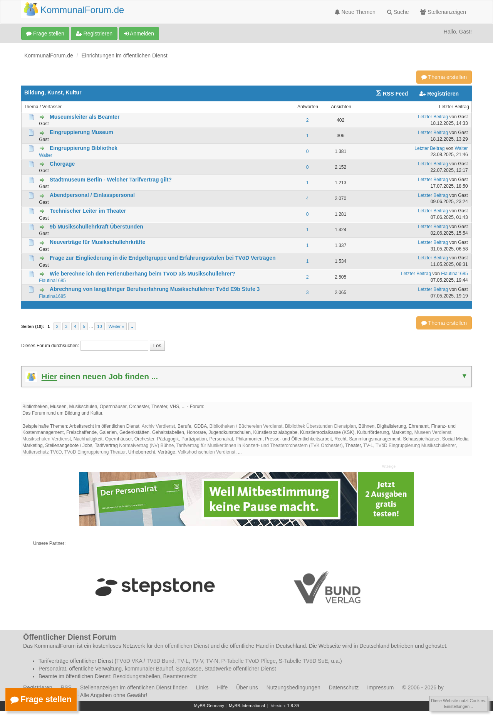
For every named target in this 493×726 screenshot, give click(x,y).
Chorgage (62, 164)
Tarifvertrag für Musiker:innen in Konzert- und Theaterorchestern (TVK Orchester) (259, 445)
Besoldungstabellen (136, 676)
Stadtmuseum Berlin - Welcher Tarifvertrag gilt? (111, 179)
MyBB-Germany (209, 705)
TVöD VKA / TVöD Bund (145, 661)
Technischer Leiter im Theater (88, 211)
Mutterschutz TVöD (42, 452)
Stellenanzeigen (443, 12)
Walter (45, 155)
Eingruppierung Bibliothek (83, 148)
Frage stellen (45, 33)
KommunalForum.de (48, 55)
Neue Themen (355, 12)
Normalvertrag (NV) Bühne (146, 445)
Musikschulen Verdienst (46, 439)
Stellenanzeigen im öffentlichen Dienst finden (134, 687)
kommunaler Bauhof (149, 669)
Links (202, 687)
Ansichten (341, 106)
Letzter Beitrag (454, 106)
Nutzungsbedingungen (293, 687)
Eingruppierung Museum (81, 132)
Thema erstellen (444, 77)
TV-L (183, 661)
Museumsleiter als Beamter (84, 117)
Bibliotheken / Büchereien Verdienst (246, 426)
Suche (398, 12)
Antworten (307, 106)
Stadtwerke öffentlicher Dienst (240, 669)
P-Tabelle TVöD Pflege (248, 661)
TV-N (212, 661)
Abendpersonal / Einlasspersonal (92, 195)
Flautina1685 (52, 280)
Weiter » (116, 326)
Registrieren (94, 33)
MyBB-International (247, 705)
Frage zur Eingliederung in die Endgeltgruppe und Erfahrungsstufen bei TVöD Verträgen (163, 258)
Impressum (380, 687)
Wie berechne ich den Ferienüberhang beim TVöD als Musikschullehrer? (142, 274)
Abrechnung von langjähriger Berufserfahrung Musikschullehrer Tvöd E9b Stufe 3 (155, 289)
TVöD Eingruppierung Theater (95, 452)
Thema (31, 106)
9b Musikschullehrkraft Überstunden (96, 227)
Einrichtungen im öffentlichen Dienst (125, 55)
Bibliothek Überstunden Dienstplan (320, 426)
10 (99, 326)
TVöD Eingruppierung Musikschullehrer (416, 445)
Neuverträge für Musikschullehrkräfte (97, 242)
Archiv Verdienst (158, 426)
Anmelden (139, 33)
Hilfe (222, 687)
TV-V (197, 661)
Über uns (247, 687)
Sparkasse (188, 669)
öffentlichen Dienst (187, 646)
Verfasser (52, 106)
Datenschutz (344, 687)
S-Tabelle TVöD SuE (303, 661)
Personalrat (52, 669)
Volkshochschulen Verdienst (206, 452)
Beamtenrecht (180, 676)
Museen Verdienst (432, 432)
